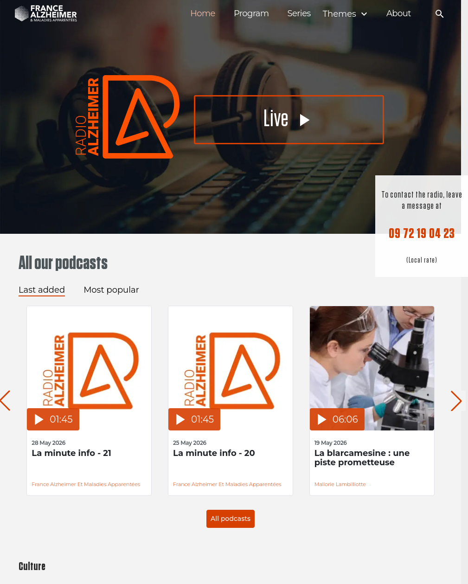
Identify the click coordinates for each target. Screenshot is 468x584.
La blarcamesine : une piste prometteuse (362, 458)
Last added (42, 290)
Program (251, 14)
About (398, 14)
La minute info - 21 (71, 453)
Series (298, 14)
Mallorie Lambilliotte (340, 484)
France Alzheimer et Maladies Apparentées (86, 484)
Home (202, 14)
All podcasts (230, 518)
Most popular (111, 290)
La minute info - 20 (214, 453)
